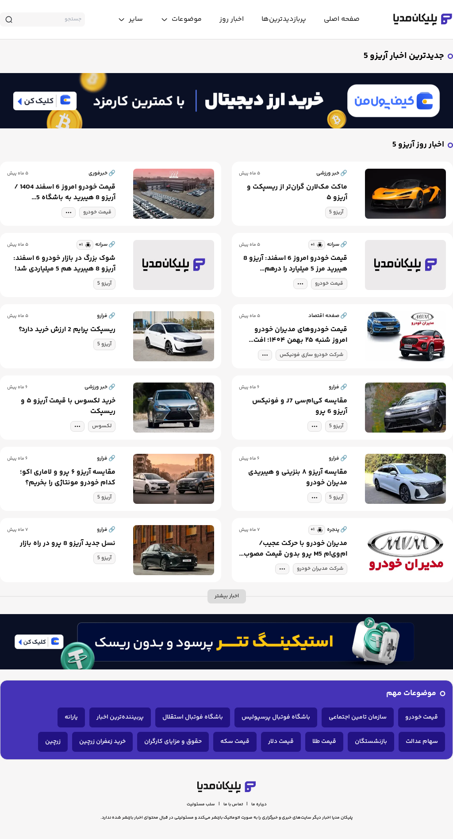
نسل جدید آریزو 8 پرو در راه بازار (67, 543)
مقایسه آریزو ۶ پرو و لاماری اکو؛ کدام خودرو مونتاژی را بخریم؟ (67, 477)
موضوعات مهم (411, 694)
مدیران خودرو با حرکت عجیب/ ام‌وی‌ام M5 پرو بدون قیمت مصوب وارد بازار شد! (295, 549)
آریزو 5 (336, 212)
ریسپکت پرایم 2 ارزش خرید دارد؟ (67, 330)
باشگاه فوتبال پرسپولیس (276, 717)
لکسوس (101, 426)
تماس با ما (233, 804)
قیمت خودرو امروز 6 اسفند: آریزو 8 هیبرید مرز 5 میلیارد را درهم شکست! (295, 264)
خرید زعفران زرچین (102, 741)
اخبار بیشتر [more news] (227, 596)
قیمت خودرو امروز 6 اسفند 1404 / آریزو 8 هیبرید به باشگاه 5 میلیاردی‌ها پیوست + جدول (64, 192)
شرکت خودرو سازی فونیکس (311, 355)
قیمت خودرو (97, 212)
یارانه (71, 717)
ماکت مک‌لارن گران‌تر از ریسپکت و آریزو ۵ (297, 192)
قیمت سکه (235, 741)
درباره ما (259, 804)
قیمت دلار (281, 741)
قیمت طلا (324, 741)
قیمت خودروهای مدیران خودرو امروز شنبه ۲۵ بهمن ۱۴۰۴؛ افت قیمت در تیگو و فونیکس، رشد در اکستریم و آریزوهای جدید (297, 335)
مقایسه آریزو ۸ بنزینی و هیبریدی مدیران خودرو (297, 477)
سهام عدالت (422, 741)
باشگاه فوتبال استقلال (192, 717)
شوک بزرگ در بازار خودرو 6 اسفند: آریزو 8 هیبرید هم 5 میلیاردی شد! (64, 264)
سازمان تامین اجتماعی (358, 717)
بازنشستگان (371, 741)
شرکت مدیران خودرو (320, 568)
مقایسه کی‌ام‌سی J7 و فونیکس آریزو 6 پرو (299, 406)
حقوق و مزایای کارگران (173, 741)
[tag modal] (68, 212)
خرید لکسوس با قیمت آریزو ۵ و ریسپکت (68, 406)
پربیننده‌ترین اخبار (120, 717)
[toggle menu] (181, 19)
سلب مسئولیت (201, 804)
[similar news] (316, 245)
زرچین (53, 741)
